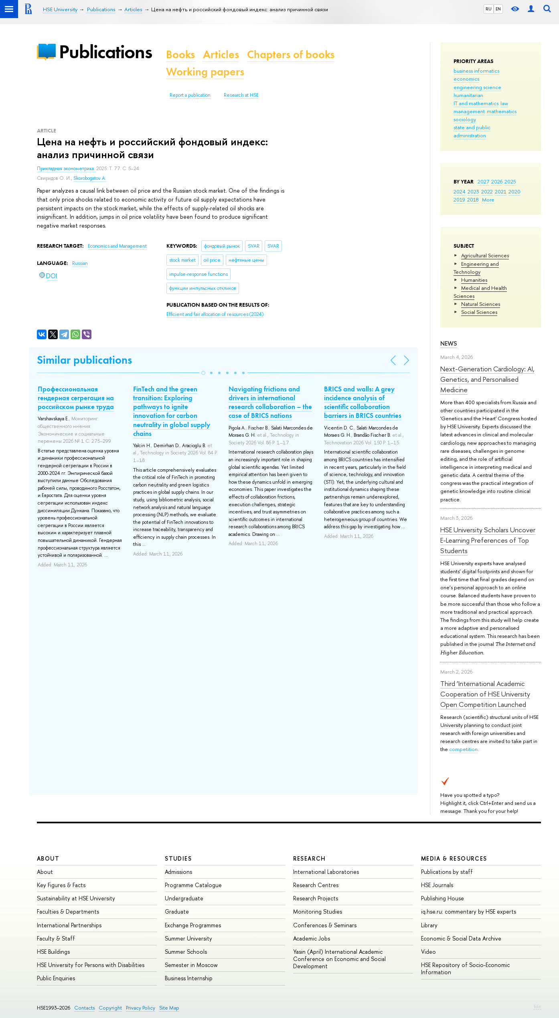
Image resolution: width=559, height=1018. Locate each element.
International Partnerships (69, 925)
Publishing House (442, 898)
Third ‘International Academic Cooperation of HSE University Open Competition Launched (485, 694)
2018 (473, 199)
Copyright (110, 1007)
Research (309, 858)
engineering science (477, 87)
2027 (483, 181)
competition (463, 749)
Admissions (178, 871)
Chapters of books (290, 54)
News (448, 343)
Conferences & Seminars (324, 925)
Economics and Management (117, 246)
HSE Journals (437, 885)
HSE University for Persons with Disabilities (90, 965)
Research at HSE (241, 95)
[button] (203, 373)
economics (466, 78)
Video (428, 951)
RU (489, 9)
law (504, 103)
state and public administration (472, 131)
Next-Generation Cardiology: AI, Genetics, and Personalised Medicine (487, 379)
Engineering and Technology (476, 267)
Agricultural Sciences (485, 255)
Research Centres (315, 885)
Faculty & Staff (56, 938)
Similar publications (84, 360)
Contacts (84, 1007)
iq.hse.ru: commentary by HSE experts (468, 911)
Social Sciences (479, 312)
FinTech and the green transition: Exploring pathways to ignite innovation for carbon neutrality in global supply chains (171, 411)
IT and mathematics (476, 103)
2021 (500, 191)
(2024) (214, 314)
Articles (221, 54)
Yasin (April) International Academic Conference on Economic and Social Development (339, 959)
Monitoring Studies (317, 911)
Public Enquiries (56, 978)
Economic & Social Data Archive (461, 938)
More (488, 199)
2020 (514, 191)
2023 (473, 191)
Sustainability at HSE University (76, 898)
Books (180, 54)
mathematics (501, 111)
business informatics (476, 70)
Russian (80, 263)
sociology (465, 119)
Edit (537, 1006)
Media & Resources (454, 858)
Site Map (169, 1007)
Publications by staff (447, 871)
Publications (105, 51)
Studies (178, 858)
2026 (496, 181)
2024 (460, 191)
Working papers (205, 72)
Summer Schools (186, 951)
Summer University (188, 938)
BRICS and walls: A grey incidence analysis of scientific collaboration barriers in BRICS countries (362, 402)
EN (498, 9)
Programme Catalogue (193, 885)
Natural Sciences (480, 303)
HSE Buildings (53, 951)
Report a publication (190, 95)
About (48, 858)
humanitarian (468, 95)
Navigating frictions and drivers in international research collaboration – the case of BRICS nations (270, 402)
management (469, 111)
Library (429, 925)
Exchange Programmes (193, 925)
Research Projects (315, 898)
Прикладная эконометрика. (66, 168)
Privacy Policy (140, 1007)
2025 (510, 181)
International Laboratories (326, 871)
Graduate (177, 911)
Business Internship (189, 978)
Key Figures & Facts (61, 885)
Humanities (474, 279)
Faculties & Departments (68, 911)
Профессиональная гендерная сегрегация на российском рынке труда (76, 398)
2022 (487, 191)
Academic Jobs (311, 938)
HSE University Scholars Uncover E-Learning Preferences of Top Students (487, 540)
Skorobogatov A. (89, 178)
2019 (459, 199)
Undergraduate (184, 898)
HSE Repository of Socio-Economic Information (465, 968)
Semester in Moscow (191, 965)
